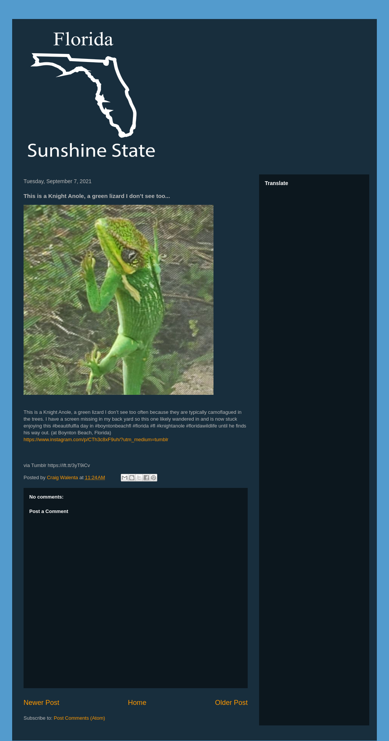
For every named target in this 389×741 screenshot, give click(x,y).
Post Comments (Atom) (79, 718)
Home (137, 702)
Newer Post (41, 702)
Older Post (231, 702)
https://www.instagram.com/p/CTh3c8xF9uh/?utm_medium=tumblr (96, 439)
